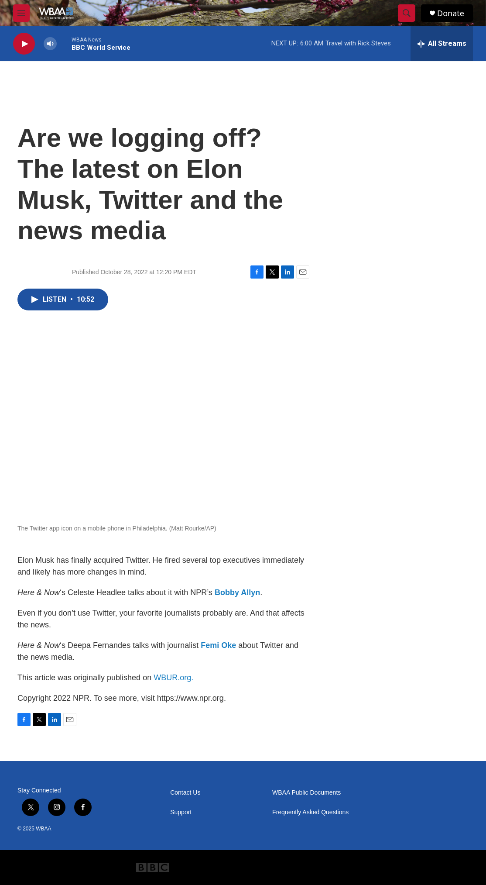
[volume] (50, 44)
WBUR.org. (173, 677)
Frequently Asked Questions (310, 812)
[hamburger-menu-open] (21, 13)
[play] (24, 44)
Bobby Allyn (237, 592)
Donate (450, 13)
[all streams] (442, 43)
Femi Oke (218, 645)
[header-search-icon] (406, 13)
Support (181, 812)
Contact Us (185, 792)
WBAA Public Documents (306, 792)
